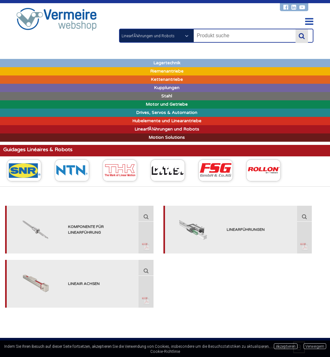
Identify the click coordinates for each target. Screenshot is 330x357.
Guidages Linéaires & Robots (37, 149)
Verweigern (314, 346)
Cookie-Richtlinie (165, 351)
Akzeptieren (286, 346)
